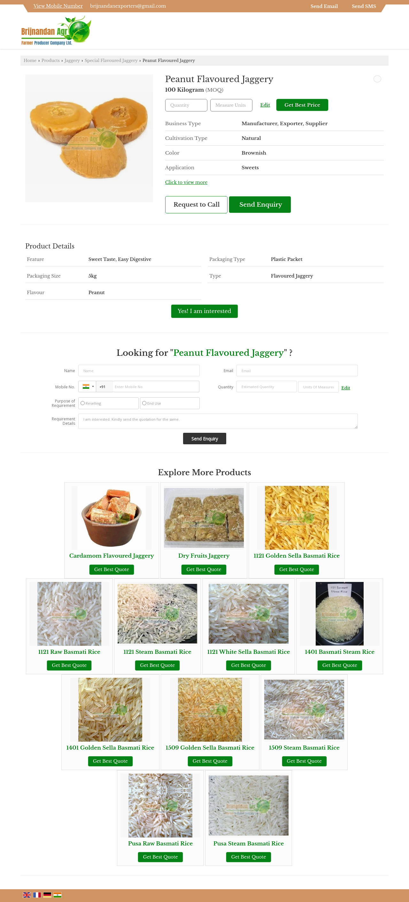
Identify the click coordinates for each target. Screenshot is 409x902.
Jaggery (72, 60)
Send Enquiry (260, 204)
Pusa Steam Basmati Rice (248, 843)
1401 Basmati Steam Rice (339, 652)
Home (30, 60)
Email (228, 370)
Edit (265, 105)
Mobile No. (65, 387)
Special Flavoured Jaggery (111, 60)
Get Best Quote (111, 569)
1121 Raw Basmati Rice (69, 652)
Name (69, 370)
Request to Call (197, 204)
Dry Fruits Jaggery (204, 556)
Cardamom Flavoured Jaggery (111, 556)
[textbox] (231, 105)
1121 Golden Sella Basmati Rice (297, 556)
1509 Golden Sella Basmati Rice (210, 748)
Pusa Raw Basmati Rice (160, 843)
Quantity (225, 387)
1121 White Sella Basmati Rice (248, 652)
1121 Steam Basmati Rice (157, 652)
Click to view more (186, 182)
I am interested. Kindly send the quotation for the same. (218, 421)
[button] (58, 6)
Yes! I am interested (204, 311)
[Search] (385, 32)
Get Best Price (302, 105)
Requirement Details (63, 421)
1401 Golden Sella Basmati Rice (110, 748)
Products (51, 60)
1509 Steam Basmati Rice (304, 748)
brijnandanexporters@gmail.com (128, 6)
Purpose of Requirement (63, 403)
